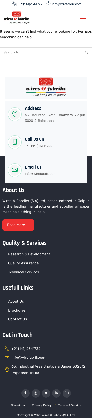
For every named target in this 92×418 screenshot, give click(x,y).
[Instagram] (36, 393)
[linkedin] (56, 393)
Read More (18, 225)
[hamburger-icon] (83, 18)
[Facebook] (25, 393)
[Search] (40, 52)
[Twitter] (46, 393)
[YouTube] (67, 393)
